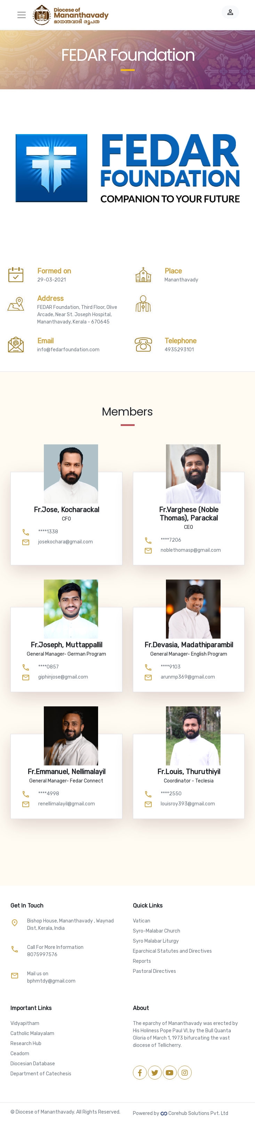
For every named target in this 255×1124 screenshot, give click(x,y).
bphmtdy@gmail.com (51, 981)
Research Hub (25, 1044)
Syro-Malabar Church (156, 931)
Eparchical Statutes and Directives (172, 951)
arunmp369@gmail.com (188, 677)
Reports (142, 961)
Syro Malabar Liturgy (156, 941)
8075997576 (42, 955)
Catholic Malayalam (32, 1033)
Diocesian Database (32, 1064)
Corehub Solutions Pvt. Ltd (194, 1113)
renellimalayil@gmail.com (66, 804)
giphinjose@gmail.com (63, 677)
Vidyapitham (24, 1023)
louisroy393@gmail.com (188, 804)
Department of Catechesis (40, 1074)
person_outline (230, 12)
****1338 (48, 532)
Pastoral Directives (154, 971)
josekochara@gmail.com (65, 542)
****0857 (48, 667)
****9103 (171, 667)
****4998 (48, 794)
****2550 (171, 794)
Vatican (141, 921)
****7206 (171, 540)
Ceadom (19, 1054)
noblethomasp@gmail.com (191, 550)
